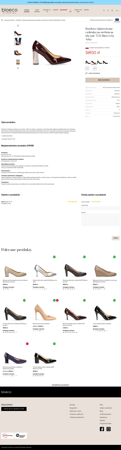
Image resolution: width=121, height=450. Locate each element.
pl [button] (117, 10)
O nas (70, 10)
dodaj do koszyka (103, 80)
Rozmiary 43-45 (47, 10)
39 (98, 68)
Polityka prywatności (77, 417)
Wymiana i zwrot (75, 411)
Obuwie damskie (26, 10)
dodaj (116, 238)
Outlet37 (55, 10)
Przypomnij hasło (105, 423)
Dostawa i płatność (76, 414)
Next (18, 68)
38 (95, 68)
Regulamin (73, 408)
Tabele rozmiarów (106, 408)
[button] (108, 10)
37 (91, 68)
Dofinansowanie (105, 414)
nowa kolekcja (37, 10)
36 (87, 68)
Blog (101, 411)
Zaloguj (102, 420)
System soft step (78, 10)
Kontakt (86, 10)
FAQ (101, 405)
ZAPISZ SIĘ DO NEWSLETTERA (14, 409)
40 (103, 68)
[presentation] (107, 231)
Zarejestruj (103, 417)
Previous (18, 26)
